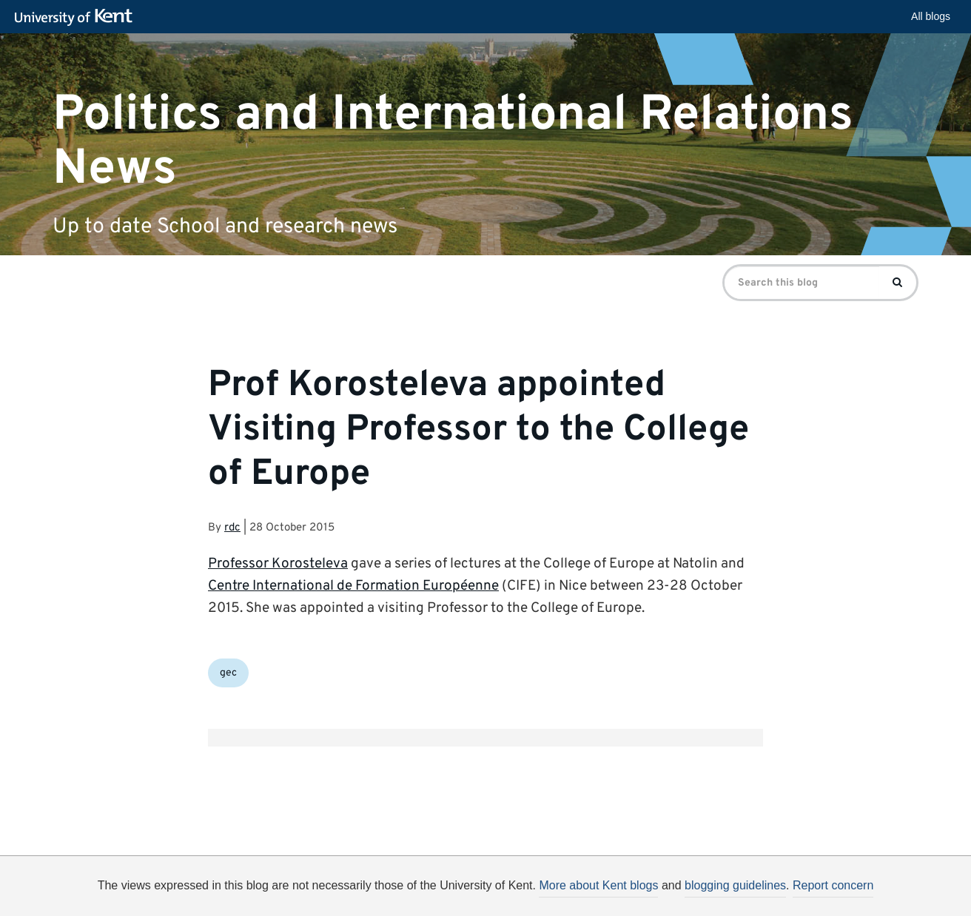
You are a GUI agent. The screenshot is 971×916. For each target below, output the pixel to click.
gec (228, 673)
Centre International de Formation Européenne (353, 586)
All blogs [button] (930, 16)
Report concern (833, 885)
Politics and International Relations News (453, 141)
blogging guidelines (735, 885)
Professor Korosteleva (278, 564)
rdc (232, 528)
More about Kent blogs (598, 885)
